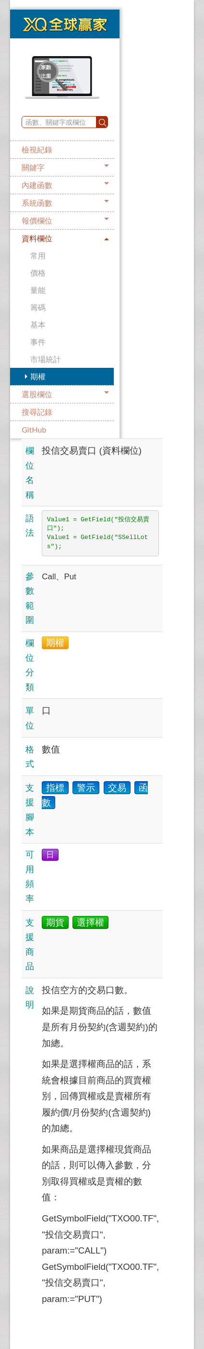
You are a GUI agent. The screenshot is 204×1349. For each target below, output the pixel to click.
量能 (38, 289)
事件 (38, 341)
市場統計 (45, 359)
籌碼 (38, 307)
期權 (38, 376)
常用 (38, 255)
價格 (38, 272)
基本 (38, 324)
